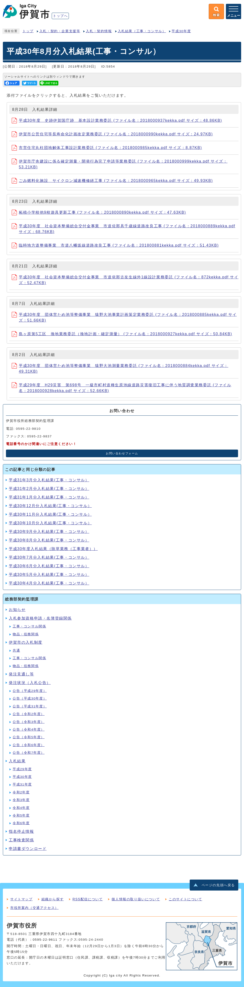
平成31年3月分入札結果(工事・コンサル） (49, 480)
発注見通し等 (21, 674)
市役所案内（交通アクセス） (34, 908)
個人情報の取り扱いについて (136, 899)
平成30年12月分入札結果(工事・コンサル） (50, 506)
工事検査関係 (21, 840)
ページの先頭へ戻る (218, 885)
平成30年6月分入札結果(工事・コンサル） (49, 566)
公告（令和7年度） (29, 752)
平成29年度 (22, 769)
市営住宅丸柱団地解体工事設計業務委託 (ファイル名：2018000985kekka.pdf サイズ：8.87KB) (107, 148)
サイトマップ (21, 899)
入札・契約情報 (99, 31)
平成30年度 (181, 31)
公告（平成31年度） (30, 706)
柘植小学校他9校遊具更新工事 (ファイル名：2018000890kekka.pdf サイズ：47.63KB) (99, 212)
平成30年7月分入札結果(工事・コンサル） (49, 557)
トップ (28, 31)
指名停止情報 (21, 831)
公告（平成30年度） (30, 698)
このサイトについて (185, 899)
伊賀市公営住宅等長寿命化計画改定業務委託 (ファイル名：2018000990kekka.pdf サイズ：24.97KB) (112, 134)
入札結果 (17, 761)
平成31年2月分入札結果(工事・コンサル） (49, 489)
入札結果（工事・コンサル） (142, 31)
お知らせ (17, 610)
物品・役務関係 (26, 634)
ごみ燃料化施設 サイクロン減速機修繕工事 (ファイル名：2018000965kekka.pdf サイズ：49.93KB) (112, 181)
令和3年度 (21, 800)
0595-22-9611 (45, 939)
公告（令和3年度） (29, 722)
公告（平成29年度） (30, 691)
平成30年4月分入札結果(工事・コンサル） (49, 583)
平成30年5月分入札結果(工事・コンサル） (49, 575)
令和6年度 (21, 823)
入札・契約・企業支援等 (59, 31)
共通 (16, 650)
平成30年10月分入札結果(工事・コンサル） (50, 523)
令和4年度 (21, 808)
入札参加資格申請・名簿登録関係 (40, 618)
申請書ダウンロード (27, 849)
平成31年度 (22, 784)
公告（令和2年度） (29, 714)
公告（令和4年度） (29, 729)
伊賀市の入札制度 (25, 642)
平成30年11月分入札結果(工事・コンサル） (50, 514)
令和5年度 (21, 815)
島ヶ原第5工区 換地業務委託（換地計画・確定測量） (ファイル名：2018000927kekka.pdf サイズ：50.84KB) (122, 334)
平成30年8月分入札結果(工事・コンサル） (49, 540)
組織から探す (52, 899)
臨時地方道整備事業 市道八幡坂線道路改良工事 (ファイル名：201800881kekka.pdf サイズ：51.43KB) (115, 245)
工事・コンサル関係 (29, 626)
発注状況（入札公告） (30, 683)
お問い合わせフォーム (122, 453)
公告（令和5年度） (29, 737)
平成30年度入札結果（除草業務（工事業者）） (53, 549)
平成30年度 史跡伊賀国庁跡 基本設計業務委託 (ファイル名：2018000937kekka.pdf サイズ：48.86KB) (117, 120)
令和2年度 (21, 792)
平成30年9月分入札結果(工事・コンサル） (49, 532)
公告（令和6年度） (29, 745)
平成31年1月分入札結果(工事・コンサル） (49, 497)
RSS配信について (87, 899)
